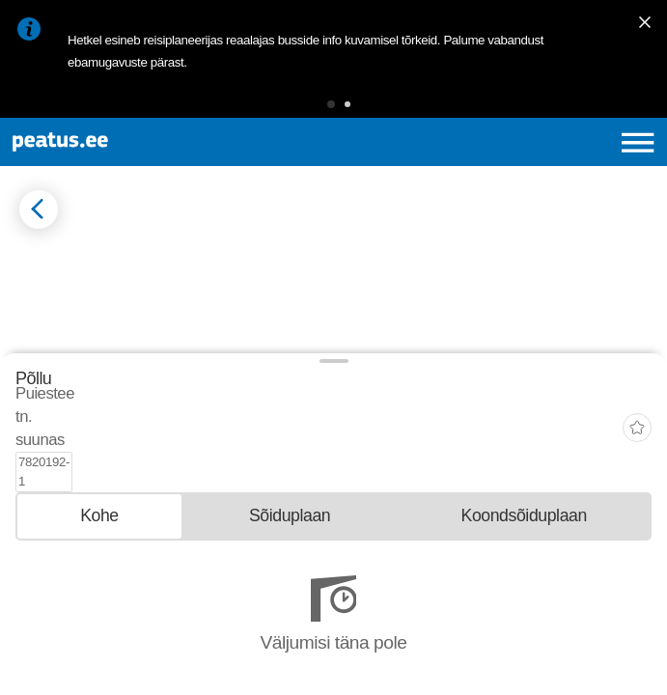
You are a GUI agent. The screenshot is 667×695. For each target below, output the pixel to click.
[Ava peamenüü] (638, 142)
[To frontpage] (133, 142)
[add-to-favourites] (637, 541)
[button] (331, 104)
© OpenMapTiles (49, 481)
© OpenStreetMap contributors (149, 481)
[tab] (99, 595)
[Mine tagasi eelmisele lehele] (38, 209)
